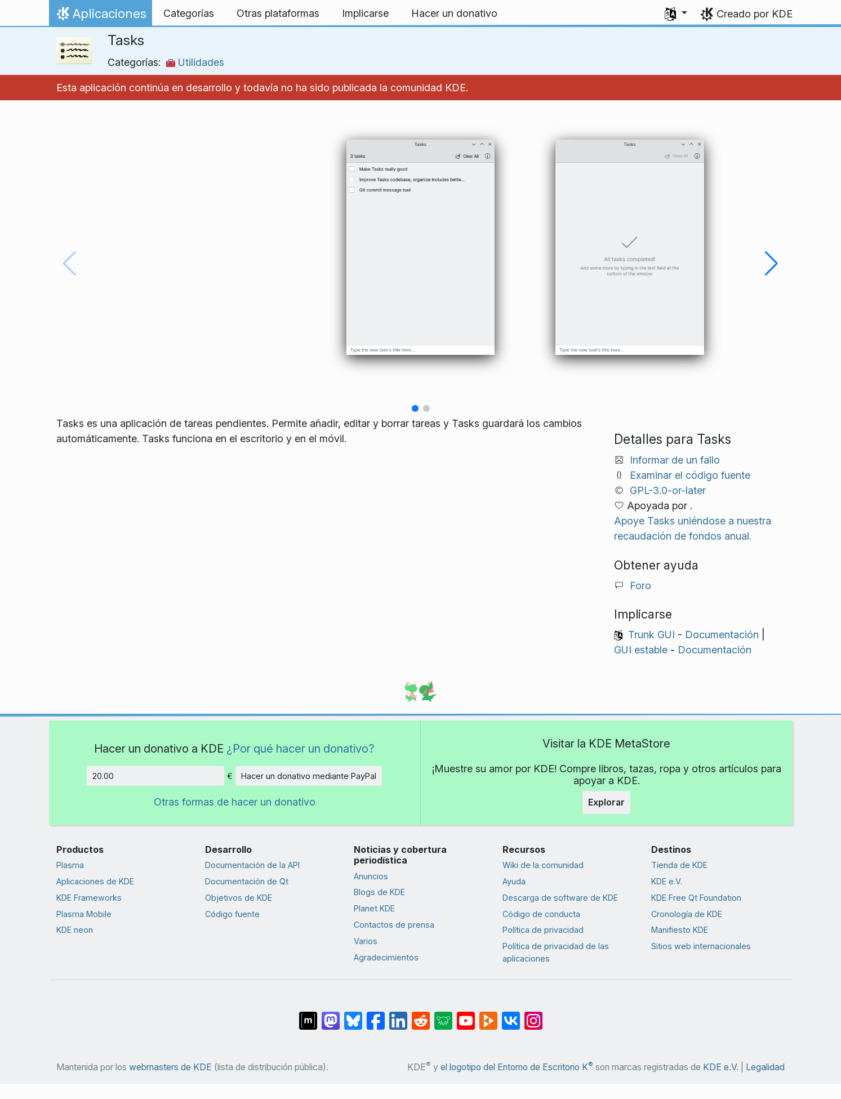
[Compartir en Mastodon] (331, 1014)
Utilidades (195, 62)
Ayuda (514, 881)
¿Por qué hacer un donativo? (300, 748)
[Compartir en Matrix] (308, 1014)
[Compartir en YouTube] (466, 1014)
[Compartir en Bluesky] (353, 1014)
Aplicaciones (100, 16)
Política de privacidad (543, 930)
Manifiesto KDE (679, 930)
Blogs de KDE (379, 892)
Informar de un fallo (675, 460)
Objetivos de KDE (238, 897)
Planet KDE (374, 908)
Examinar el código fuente (690, 475)
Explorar (606, 802)
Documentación (722, 634)
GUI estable (641, 650)
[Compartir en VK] (511, 1014)
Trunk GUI (651, 634)
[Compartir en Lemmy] (443, 1014)
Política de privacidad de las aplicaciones (555, 952)
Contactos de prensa (394, 924)
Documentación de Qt (246, 881)
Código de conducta (541, 914)
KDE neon (74, 930)
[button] (675, 13)
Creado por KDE (755, 14)
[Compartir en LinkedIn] (398, 1014)
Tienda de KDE (679, 865)
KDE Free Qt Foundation (696, 897)
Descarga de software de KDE (560, 897)
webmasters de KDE (170, 1067)
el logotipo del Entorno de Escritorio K (516, 1067)
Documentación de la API (252, 865)
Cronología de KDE (686, 914)
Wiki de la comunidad (543, 865)
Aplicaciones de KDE (95, 881)
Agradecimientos (386, 957)
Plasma (70, 865)
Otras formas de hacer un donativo (234, 802)
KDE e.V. (666, 881)
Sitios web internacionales (701, 946)
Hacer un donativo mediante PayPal (308, 776)
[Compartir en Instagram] (533, 1014)
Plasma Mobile (84, 914)
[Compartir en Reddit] (421, 1014)
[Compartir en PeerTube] (488, 1014)
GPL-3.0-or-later (668, 490)
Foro (640, 585)
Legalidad (765, 1067)
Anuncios (371, 876)
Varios (365, 941)
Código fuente (232, 914)
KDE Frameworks (89, 897)
